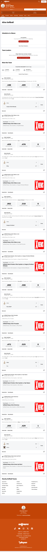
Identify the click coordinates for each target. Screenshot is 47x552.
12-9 (6, 439)
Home (3, 15)
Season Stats (10, 89)
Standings (16, 15)
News (25, 15)
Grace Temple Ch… (20, 485)
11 (36, 225)
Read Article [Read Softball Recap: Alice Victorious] (4, 414)
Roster (11, 15)
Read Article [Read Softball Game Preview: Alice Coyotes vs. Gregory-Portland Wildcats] (4, 273)
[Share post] (44, 90)
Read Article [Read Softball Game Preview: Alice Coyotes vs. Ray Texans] (4, 392)
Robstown (33, 483)
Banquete (4, 487)
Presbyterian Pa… (34, 481)
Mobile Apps (26, 531)
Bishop (3, 493)
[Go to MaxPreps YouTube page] (19, 529)
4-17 (6, 158)
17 (36, 166)
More (29, 15)
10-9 (6, 358)
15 (36, 306)
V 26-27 (12, 9)
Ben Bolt (3, 489)
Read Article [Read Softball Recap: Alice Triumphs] (4, 333)
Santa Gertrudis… (34, 487)
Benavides (4, 491)
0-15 (7, 298)
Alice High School (23, 509)
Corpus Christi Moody (22, 81)
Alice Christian (4, 483)
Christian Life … (20, 483)
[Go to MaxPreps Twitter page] (28, 529)
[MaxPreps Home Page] (23, 18)
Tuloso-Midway (34, 489)
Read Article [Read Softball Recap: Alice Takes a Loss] (4, 132)
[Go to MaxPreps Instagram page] (23, 529)
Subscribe (20, 533)
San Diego (33, 485)
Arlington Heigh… (5, 485)
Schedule (7, 15)
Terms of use (19, 535)
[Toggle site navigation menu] (1, 1)
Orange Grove (19, 491)
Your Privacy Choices (23, 537)
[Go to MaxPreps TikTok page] (15, 529)
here (30, 66)
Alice (6, 103)
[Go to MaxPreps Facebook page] (32, 529)
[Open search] (39, 1)
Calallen (18, 481)
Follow (35, 9)
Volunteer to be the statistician (23, 57)
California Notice (27, 535)
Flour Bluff (20, 281)
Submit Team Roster (23, 74)
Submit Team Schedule (23, 41)
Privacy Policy (26, 533)
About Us (20, 531)
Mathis (18, 489)
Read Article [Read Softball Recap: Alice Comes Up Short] (4, 473)
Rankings (21, 15)
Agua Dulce (4, 481)
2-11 (11, 217)
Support (23, 539)
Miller (19, 422)
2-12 (13, 98)
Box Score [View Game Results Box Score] (4, 110)
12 (36, 106)
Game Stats (4, 89)
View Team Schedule (23, 46)
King (18, 140)
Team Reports (5, 121)
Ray (18, 340)
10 (36, 362)
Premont (18, 493)
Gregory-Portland (21, 199)
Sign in (44, 1)
